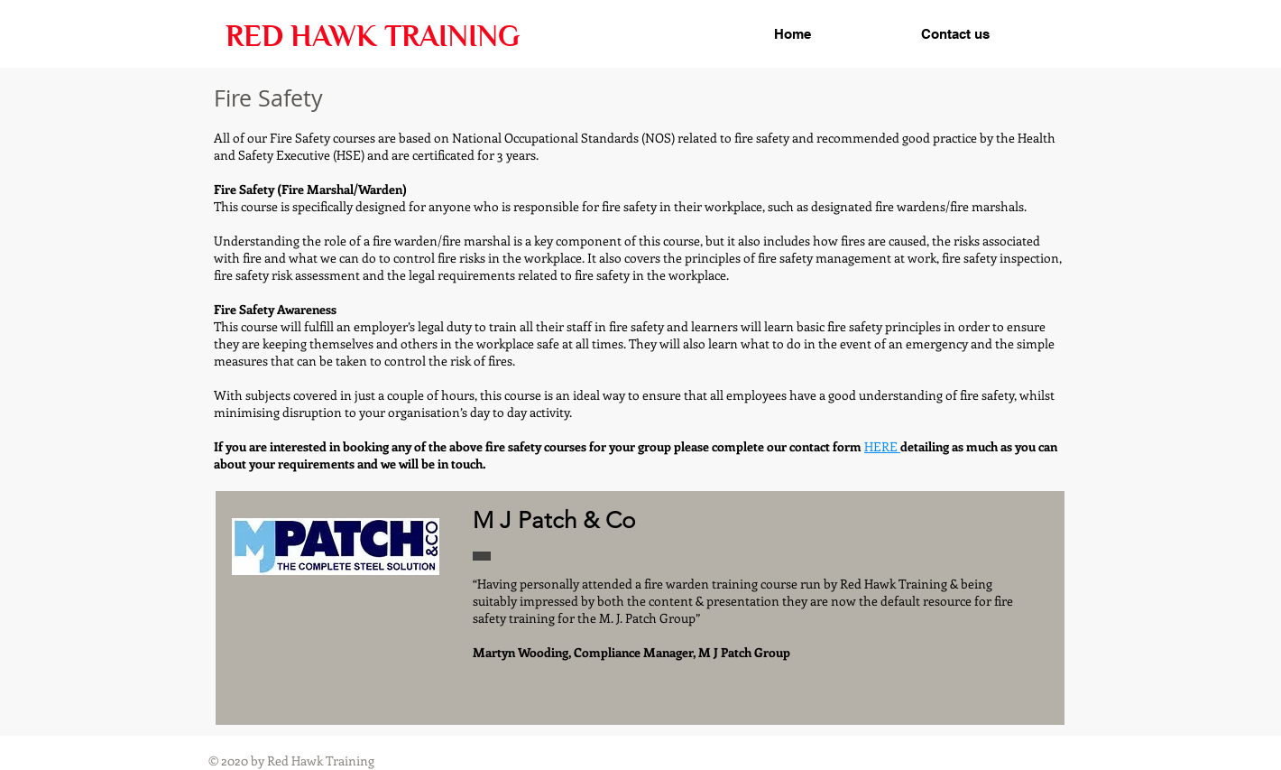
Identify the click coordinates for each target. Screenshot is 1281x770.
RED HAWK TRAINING (373, 36)
